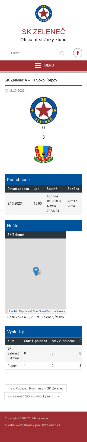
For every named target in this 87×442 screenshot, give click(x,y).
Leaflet (13, 311)
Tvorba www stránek (20, 425)
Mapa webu (40, 418)
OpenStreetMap (42, 311)
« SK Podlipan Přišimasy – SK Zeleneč (36, 388)
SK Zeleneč (43, 31)
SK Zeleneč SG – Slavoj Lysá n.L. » (33, 396)
